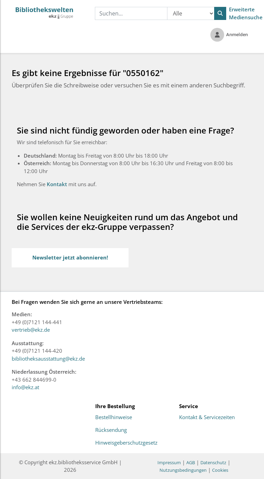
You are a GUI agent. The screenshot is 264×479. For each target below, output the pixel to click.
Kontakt (57, 184)
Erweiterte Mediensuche (246, 13)
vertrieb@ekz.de (31, 329)
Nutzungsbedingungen (183, 470)
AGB (190, 462)
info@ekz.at (25, 387)
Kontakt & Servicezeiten (207, 417)
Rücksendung (111, 430)
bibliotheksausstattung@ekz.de (48, 358)
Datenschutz (213, 462)
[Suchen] (220, 13)
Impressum (169, 462)
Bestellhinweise (113, 417)
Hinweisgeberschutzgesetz (126, 442)
